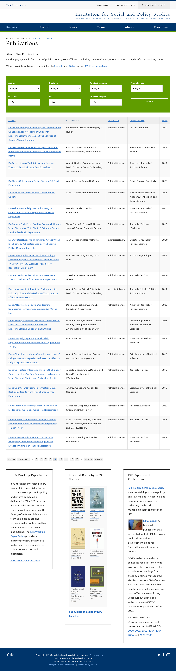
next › (88, 459)
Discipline (53, 83)
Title (12, 120)
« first (11, 459)
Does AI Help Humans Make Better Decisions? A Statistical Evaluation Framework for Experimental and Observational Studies (34, 324)
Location (12, 97)
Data (72, 66)
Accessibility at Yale (87, 664)
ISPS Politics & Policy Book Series (146, 488)
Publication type (98, 97)
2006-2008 (146, 635)
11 (66, 459)
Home (9, 38)
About (129, 27)
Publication (137, 120)
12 (72, 459)
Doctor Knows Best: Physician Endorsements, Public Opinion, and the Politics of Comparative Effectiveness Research (33, 293)
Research (12, 27)
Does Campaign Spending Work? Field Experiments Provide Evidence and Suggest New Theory (34, 342)
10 (61, 459)
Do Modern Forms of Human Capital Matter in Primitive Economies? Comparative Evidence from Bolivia (34, 151)
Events (44, 27)
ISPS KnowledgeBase (96, 66)
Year (51, 97)
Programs (161, 27)
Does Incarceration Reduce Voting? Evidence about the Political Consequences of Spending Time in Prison (32, 423)
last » (98, 459)
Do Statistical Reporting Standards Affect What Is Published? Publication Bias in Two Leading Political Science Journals (34, 244)
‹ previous (23, 459)
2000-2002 (134, 630)
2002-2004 (148, 630)
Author (11, 83)
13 (77, 459)
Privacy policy (96, 655)
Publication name (98, 83)
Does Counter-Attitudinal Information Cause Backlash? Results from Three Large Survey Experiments (32, 392)
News (73, 27)
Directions (70, 664)
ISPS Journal (150, 521)
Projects (59, 66)
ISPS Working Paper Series (25, 560)
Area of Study (137, 83)
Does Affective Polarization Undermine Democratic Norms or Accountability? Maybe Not (32, 309)
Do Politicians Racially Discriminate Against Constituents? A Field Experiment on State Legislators (31, 212)
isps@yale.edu (56, 664)
